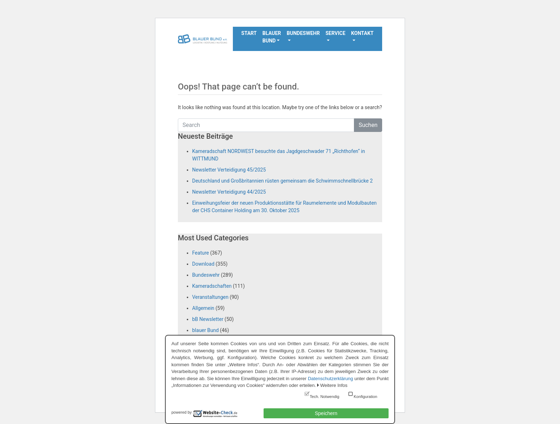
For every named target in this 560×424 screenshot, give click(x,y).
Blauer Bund (271, 37)
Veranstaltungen (210, 297)
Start (249, 33)
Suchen (368, 125)
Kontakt (362, 33)
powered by (181, 412)
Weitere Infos (333, 385)
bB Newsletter (207, 319)
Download (203, 264)
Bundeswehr (303, 33)
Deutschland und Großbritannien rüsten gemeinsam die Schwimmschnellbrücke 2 (282, 181)
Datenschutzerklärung (330, 378)
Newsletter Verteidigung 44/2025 (229, 192)
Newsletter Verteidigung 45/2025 (229, 170)
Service (335, 33)
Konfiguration (365, 396)
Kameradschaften (212, 286)
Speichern (326, 413)
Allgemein (203, 308)
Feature (200, 253)
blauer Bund (205, 330)
